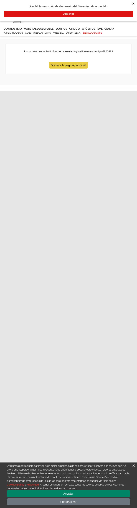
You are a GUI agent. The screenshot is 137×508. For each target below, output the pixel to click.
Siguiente (20, 124)
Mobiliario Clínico (38, 33)
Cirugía (74, 28)
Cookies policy (15, 484)
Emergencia (105, 28)
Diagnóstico (13, 28)
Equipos (61, 28)
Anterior (8, 124)
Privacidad (32, 484)
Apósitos (88, 28)
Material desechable (39, 28)
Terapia (58, 33)
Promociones (92, 33)
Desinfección (13, 33)
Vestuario (73, 33)
